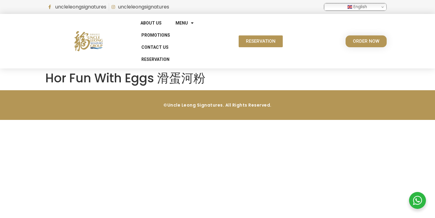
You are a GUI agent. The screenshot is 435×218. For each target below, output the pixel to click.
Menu (185, 23)
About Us (151, 23)
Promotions (155, 35)
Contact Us (155, 47)
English (357, 7)
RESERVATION (155, 59)
